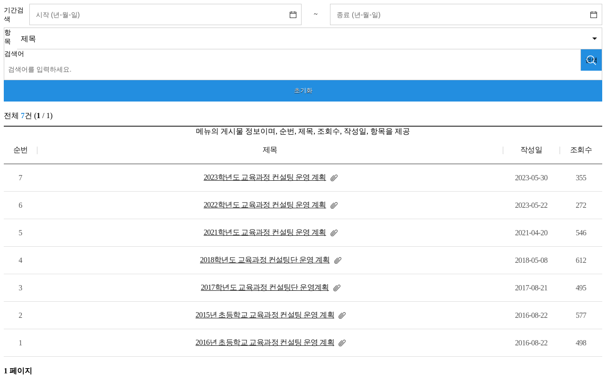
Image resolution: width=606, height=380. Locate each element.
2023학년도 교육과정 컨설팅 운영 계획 (265, 177)
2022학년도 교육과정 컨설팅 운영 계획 (265, 205)
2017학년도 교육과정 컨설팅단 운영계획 (265, 287)
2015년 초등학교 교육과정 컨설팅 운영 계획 (265, 315)
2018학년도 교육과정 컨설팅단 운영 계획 (265, 260)
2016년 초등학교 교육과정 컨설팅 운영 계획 (265, 342)
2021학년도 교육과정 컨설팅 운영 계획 (265, 232)
